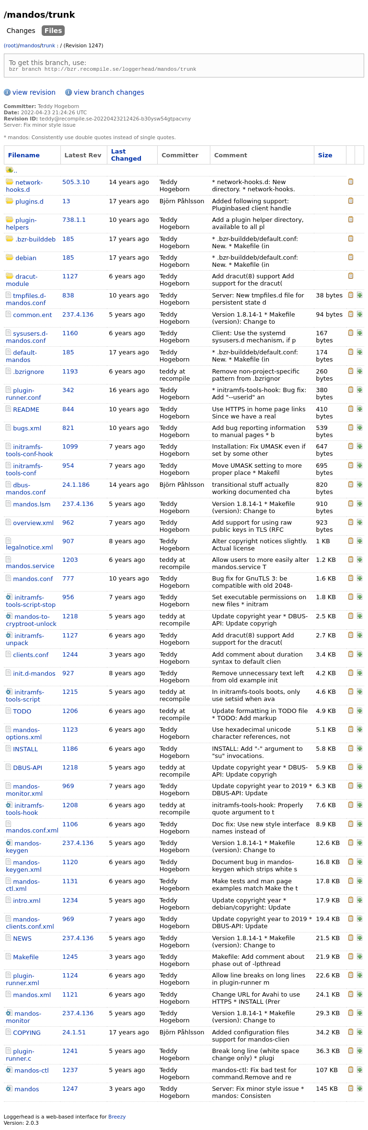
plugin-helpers (21, 225)
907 (68, 542)
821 (68, 429)
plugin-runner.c (20, 1056)
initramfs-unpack (25, 641)
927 (68, 674)
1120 (70, 863)
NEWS (22, 939)
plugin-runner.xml (22, 981)
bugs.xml (27, 429)
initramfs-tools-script (25, 697)
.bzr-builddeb (35, 240)
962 (68, 523)
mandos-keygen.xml (24, 867)
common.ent (32, 316)
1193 (70, 372)
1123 (70, 731)
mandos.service (30, 567)
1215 (70, 693)
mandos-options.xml (24, 735)
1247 (70, 1090)
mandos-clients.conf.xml (30, 924)
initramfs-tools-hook (25, 810)
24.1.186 (76, 486)
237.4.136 (77, 315)
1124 (70, 976)
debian (25, 259)
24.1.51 (74, 1033)
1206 (70, 712)
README (26, 411)
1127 (70, 277)
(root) (11, 46)
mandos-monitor (23, 1018)
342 (68, 391)
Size (325, 156)
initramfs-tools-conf (24, 471)
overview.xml (33, 524)
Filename (24, 156)
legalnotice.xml (29, 548)
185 (68, 240)
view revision (34, 94)
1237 (70, 1071)
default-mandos (21, 358)
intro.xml (26, 902)
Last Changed (126, 156)
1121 (70, 995)
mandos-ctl (31, 1071)
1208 (70, 806)
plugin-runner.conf (23, 395)
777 (68, 579)
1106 (70, 825)
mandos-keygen (23, 848)
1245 (70, 958)
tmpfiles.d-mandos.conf (26, 301)
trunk (48, 46)
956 (68, 598)
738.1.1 (74, 221)
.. (11, 172)
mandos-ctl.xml (23, 886)
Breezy (117, 1118)
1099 (70, 447)
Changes (21, 30)
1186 (70, 750)
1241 (70, 1052)
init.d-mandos (34, 675)
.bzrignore (28, 373)
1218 (70, 617)
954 (68, 467)
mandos (30, 46)
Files (53, 30)
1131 (70, 882)
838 (68, 296)
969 (68, 787)
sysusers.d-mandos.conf (27, 338)
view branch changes (109, 94)
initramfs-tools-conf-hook (29, 452)
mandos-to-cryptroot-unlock (31, 621)
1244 (70, 655)
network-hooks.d (24, 187)
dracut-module (21, 281)
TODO (22, 712)
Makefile (25, 958)
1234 (70, 901)
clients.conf (30, 656)
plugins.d (29, 203)
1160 (70, 334)
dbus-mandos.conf (26, 490)
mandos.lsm (31, 505)
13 (66, 202)
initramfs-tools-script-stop (31, 602)
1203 (70, 561)
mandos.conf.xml (32, 831)
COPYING (27, 1034)
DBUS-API (27, 769)
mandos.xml (32, 996)
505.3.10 (76, 183)
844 (68, 410)
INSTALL (25, 750)
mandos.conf (33, 580)
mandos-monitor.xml (24, 791)
